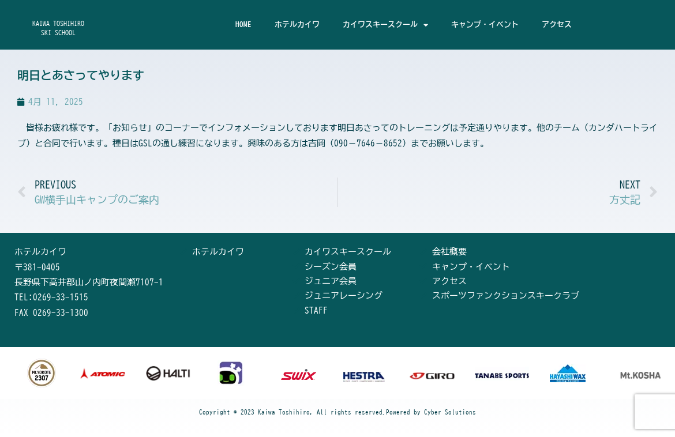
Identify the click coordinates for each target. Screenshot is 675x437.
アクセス (557, 24)
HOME (243, 24)
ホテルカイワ (297, 24)
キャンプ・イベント (485, 24)
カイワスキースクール (385, 25)
